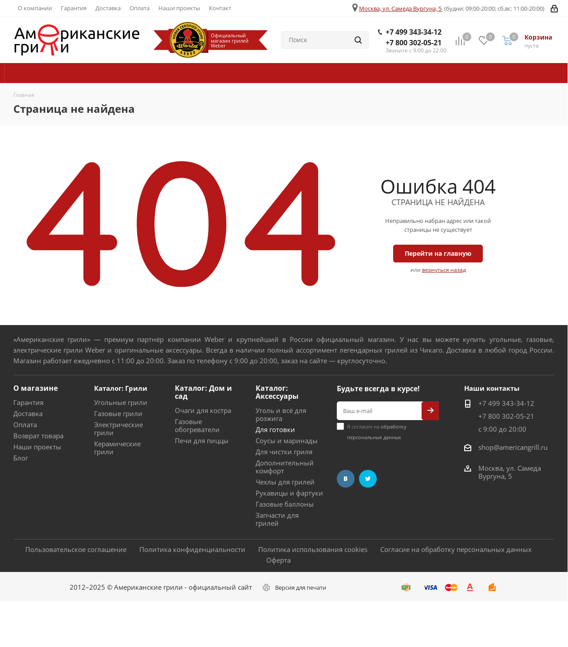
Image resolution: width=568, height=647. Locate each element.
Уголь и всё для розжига (281, 414)
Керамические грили (117, 447)
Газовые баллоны (285, 504)
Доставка (28, 413)
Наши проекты (37, 446)
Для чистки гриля (284, 451)
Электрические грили (118, 428)
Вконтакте (346, 479)
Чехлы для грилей (285, 481)
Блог (20, 457)
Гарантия (28, 402)
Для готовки (275, 429)
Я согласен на (376, 432)
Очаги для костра (203, 410)
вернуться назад (444, 270)
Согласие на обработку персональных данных (456, 549)
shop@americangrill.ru (513, 447)
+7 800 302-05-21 (414, 43)
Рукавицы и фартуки (289, 492)
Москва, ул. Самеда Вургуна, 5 (400, 8)
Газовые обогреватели (197, 425)
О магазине (35, 388)
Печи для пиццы (202, 440)
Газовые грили (118, 413)
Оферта (278, 560)
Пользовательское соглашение (75, 549)
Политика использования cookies (312, 549)
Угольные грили (120, 402)
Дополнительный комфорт (285, 466)
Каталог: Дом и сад (203, 392)
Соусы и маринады (287, 440)
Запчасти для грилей (277, 519)
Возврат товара (38, 435)
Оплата (25, 424)
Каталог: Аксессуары (277, 392)
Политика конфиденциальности (192, 549)
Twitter (368, 479)
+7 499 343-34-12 (414, 32)
